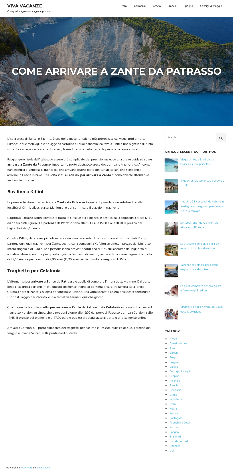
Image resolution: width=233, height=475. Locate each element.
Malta (173, 409)
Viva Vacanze (24, 6)
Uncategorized (179, 441)
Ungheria (175, 446)
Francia (172, 6)
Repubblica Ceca (180, 422)
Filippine (174, 376)
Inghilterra (176, 399)
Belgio (173, 357)
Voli (172, 450)
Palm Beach (43, 468)
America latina (178, 343)
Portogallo (176, 418)
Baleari (174, 353)
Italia (124, 6)
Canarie (174, 367)
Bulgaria (174, 362)
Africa (173, 339)
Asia (172, 348)
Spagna (188, 6)
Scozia (174, 427)
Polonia (174, 413)
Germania (140, 6)
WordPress (26, 468)
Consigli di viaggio (211, 6)
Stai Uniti (175, 436)
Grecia (157, 6)
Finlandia (175, 381)
